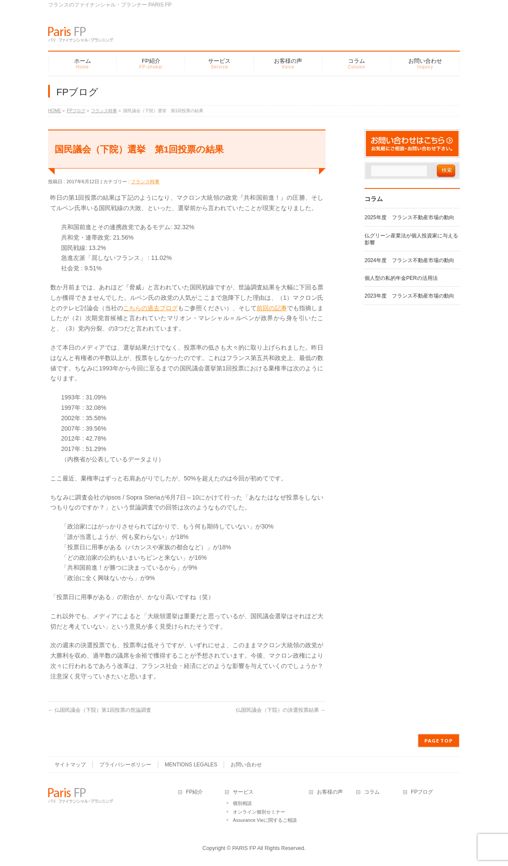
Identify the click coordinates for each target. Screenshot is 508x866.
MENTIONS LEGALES (191, 765)
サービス (243, 792)
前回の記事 (272, 308)
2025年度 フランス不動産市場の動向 (409, 217)
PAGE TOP (438, 740)
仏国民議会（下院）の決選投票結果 (281, 710)
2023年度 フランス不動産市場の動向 (409, 296)
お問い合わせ (246, 765)
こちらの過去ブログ (150, 308)
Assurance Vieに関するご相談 (265, 820)
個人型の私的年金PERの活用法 (401, 278)
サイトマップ (70, 765)
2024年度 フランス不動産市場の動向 (409, 260)
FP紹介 (194, 792)
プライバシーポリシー (125, 765)
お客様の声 (330, 792)
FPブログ (422, 792)
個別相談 (242, 803)
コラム (372, 792)
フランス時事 (145, 181)
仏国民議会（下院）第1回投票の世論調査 (99, 710)
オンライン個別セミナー (259, 811)
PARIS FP (244, 848)
